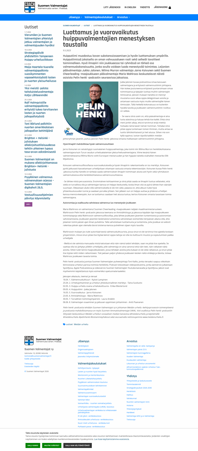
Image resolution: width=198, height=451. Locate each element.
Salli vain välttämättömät (77, 445)
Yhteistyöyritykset (134, 409)
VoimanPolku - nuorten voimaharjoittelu (95, 403)
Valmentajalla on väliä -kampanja (141, 346)
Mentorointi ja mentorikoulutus (91, 375)
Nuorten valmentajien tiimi (138, 402)
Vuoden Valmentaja (135, 356)
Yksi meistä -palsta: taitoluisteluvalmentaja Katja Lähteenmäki (38, 92)
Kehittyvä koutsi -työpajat (88, 368)
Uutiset (87, 26)
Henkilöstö (131, 391)
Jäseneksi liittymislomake (88, 356)
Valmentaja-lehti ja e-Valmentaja (140, 416)
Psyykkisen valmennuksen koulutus (93, 382)
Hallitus (130, 395)
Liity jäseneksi (112, 7)
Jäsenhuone (162, 7)
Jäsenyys (76, 18)
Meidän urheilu (81, 324)
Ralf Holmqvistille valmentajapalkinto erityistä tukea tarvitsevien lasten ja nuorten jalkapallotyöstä (41, 109)
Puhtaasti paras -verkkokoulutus (91, 426)
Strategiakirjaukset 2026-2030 (139, 388)
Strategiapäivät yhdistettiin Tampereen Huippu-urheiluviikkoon (38, 56)
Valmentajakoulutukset (100, 18)
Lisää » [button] (28, 204)
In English (130, 7)
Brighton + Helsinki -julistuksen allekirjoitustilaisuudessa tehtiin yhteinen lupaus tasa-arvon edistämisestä (40, 145)
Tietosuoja (28, 363)
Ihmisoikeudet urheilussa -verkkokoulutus (95, 419)
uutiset (69, 324)
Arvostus (124, 18)
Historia (130, 405)
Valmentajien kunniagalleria (138, 353)
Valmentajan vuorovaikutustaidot (92, 396)
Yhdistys (145, 7)
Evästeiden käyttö (31, 366)
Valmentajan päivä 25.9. (137, 349)
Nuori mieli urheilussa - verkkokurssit (94, 423)
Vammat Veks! (84, 400)
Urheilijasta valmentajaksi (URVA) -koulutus (96, 407)
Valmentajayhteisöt (86, 353)
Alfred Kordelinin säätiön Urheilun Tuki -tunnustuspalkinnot (144, 368)
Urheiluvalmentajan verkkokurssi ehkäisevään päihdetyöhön (97, 411)
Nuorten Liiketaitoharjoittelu (90, 378)
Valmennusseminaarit (87, 392)
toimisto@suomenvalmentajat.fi (37, 356)
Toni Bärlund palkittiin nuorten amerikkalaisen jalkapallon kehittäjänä (39, 127)
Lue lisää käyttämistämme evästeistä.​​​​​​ (111, 439)
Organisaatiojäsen (85, 349)
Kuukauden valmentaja (136, 360)
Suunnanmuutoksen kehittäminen (92, 385)
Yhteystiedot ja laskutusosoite (139, 381)
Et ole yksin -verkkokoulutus (89, 416)
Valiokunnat (132, 398)
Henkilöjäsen (83, 346)
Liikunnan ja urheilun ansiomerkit (141, 363)
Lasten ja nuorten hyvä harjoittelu (92, 371)
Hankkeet (130, 412)
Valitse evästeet (51, 445)
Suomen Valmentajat (71, 26)
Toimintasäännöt (134, 384)
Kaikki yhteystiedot (32, 359)
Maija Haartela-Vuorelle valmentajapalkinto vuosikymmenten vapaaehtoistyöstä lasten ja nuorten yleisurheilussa (40, 74)
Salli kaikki (33, 445)
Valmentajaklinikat (85, 389)
